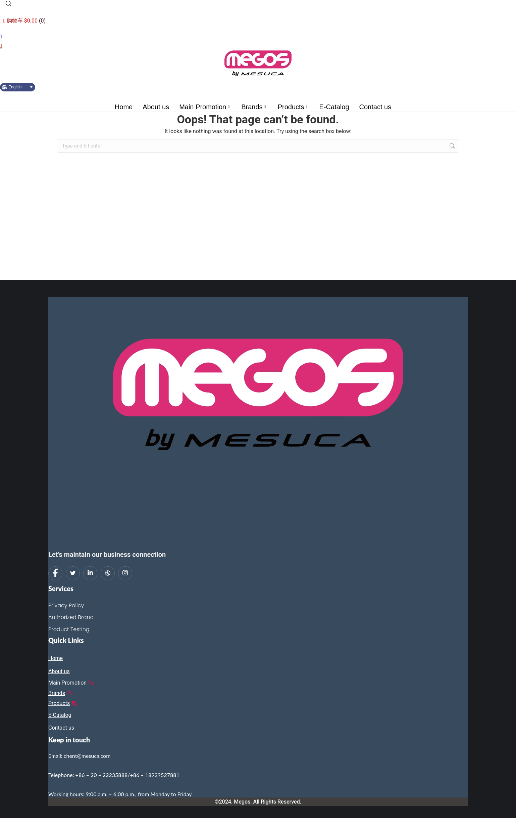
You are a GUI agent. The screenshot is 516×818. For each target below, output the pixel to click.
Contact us (375, 107)
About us (156, 107)
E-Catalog (334, 107)
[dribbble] (108, 573)
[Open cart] (24, 20)
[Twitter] (73, 573)
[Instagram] (125, 573)
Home (124, 107)
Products (293, 107)
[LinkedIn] (90, 573)
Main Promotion (205, 107)
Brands (254, 107)
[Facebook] (55, 573)
